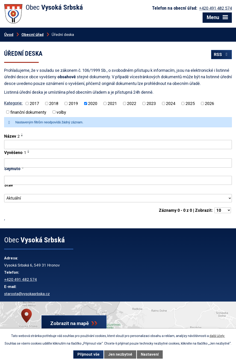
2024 (170, 103)
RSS (221, 54)
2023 (151, 103)
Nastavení (150, 354)
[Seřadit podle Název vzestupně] (22, 134)
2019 (73, 103)
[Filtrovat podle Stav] (118, 198)
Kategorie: (13, 103)
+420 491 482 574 (20, 279)
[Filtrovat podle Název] (118, 144)
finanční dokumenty (28, 112)
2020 (92, 103)
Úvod (8, 34)
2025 (190, 103)
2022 (131, 103)
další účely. (217, 336)
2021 (112, 103)
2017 (34, 103)
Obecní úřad (32, 34)
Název (12, 136)
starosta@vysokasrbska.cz (27, 293)
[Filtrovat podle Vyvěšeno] (118, 163)
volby (61, 112)
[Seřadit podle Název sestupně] (22, 136)
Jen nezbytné (120, 354)
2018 (53, 103)
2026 (209, 103)
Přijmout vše (88, 354)
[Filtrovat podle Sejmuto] (118, 180)
